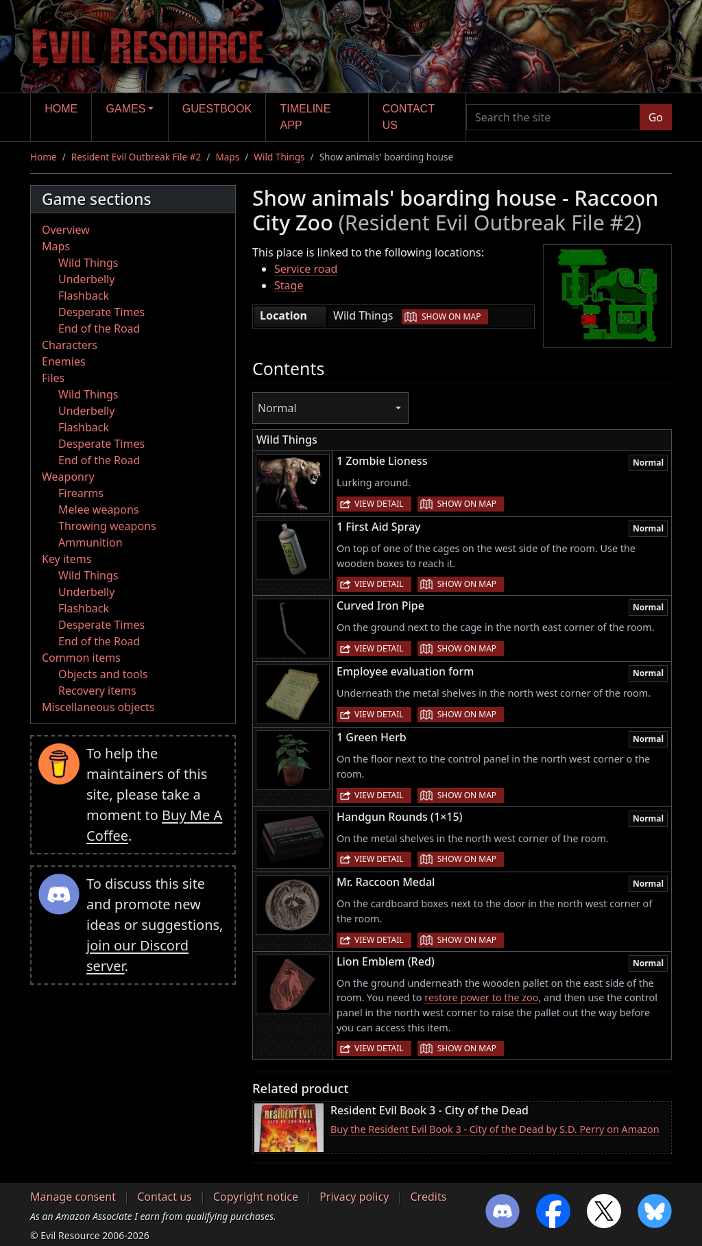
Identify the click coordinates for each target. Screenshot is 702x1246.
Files (53, 377)
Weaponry (68, 476)
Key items (66, 558)
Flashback (83, 295)
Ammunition (90, 542)
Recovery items (97, 690)
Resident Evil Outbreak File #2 (136, 156)
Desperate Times (101, 312)
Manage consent (73, 1196)
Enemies (64, 361)
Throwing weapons (107, 526)
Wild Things (279, 156)
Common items (81, 657)
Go (656, 117)
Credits (428, 1196)
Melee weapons (98, 509)
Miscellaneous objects (98, 707)
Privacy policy (354, 1196)
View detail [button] (379, 504)
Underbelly (86, 279)
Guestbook (217, 109)
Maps (227, 156)
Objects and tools (103, 674)
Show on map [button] (451, 316)
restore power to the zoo (481, 997)
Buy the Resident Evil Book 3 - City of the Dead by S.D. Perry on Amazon (494, 1129)
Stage (288, 285)
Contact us (409, 117)
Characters (69, 344)
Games (126, 109)
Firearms (81, 493)
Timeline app (305, 117)
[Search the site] (553, 117)
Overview (66, 229)
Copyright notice (255, 1196)
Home (61, 109)
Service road (305, 268)
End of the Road (99, 328)
